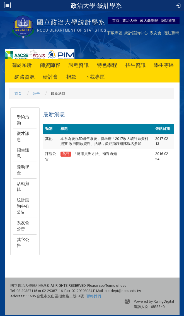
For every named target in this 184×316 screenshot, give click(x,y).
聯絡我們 (93, 296)
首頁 (115, 20)
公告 (36, 93)
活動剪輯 (171, 32)
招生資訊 (135, 65)
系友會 (155, 32)
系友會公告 (23, 225)
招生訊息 (23, 153)
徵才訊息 (23, 136)
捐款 (71, 77)
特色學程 (107, 65)
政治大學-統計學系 (96, 5)
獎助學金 (23, 169)
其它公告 (23, 242)
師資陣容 (50, 65)
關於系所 (22, 65)
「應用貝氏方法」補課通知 (95, 154)
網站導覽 (168, 20)
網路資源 (24, 77)
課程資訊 (79, 65)
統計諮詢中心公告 (23, 206)
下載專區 (114, 32)
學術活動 (23, 119)
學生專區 (164, 65)
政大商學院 (149, 20)
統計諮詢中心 (136, 32)
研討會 (50, 77)
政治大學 (129, 20)
